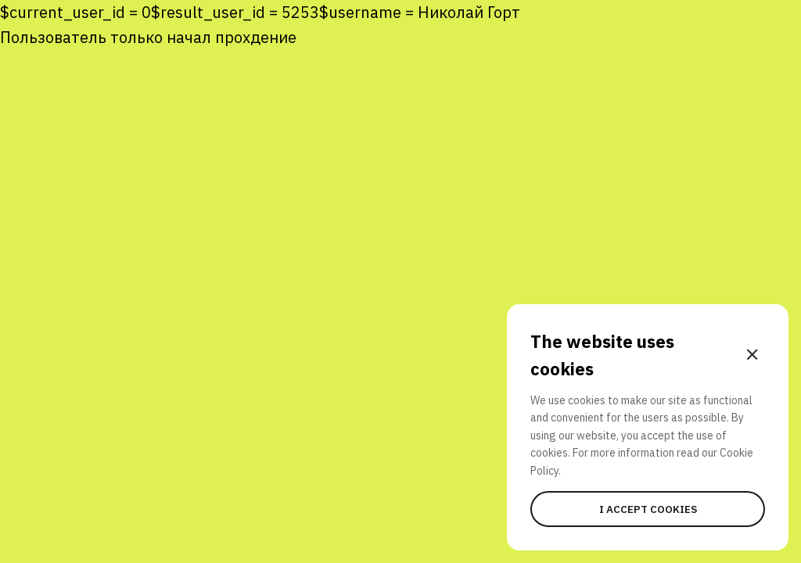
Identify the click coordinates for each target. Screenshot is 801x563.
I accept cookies (648, 509)
